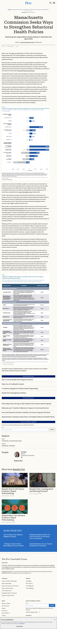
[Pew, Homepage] (28, 2)
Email (3, 427)
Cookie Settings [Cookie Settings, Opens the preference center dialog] (19, 626)
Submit (52, 429)
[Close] (54, 619)
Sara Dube (23, 451)
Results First (19, 469)
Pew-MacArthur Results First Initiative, (13, 208)
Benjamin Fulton (18, 460)
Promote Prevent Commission (26, 70)
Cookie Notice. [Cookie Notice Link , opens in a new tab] (22, 623)
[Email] (25, 429)
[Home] (14, 559)
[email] (21, 457)
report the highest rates (25, 192)
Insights (28, 578)
